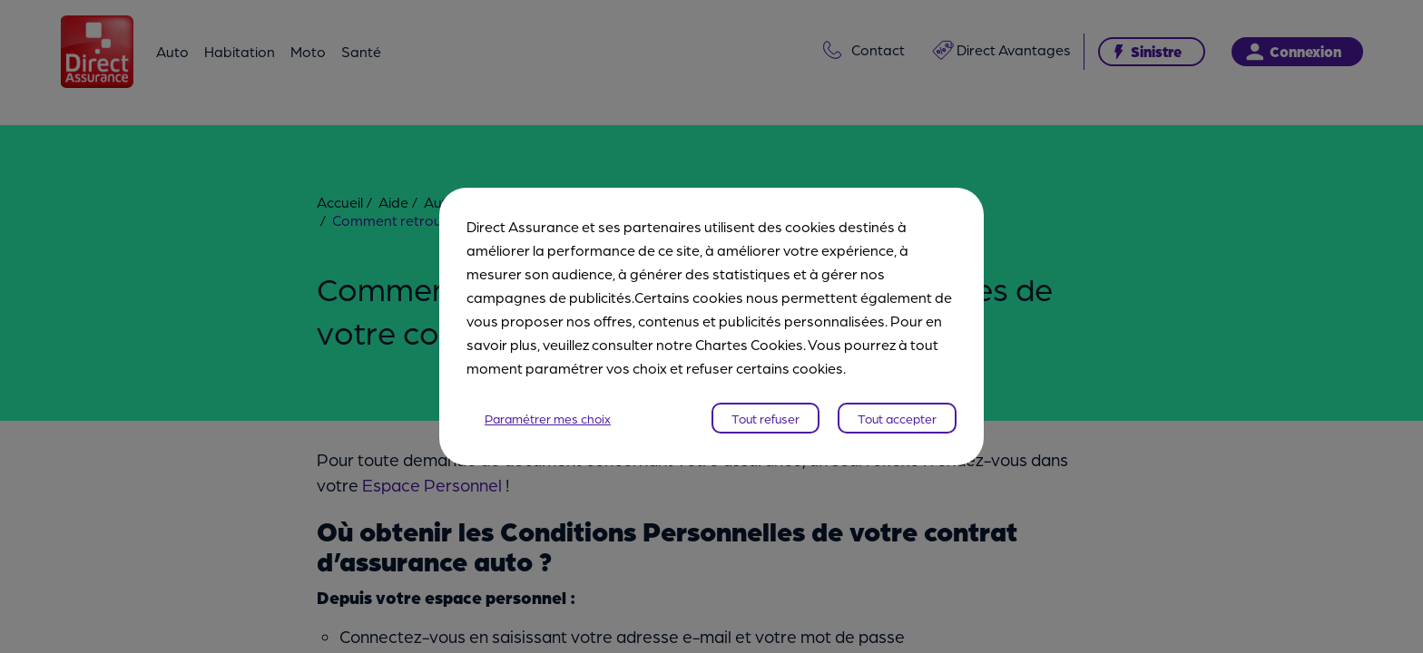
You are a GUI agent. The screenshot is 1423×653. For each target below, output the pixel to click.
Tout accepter (897, 418)
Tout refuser (765, 418)
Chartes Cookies (749, 344)
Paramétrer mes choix (548, 418)
